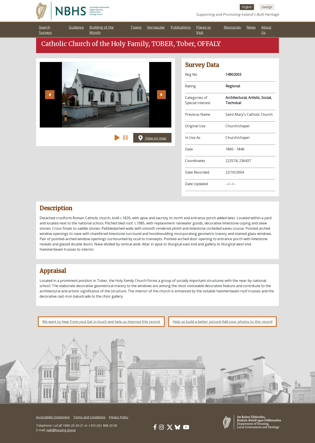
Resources (232, 27)
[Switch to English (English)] (247, 7)
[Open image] (106, 95)
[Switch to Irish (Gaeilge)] (266, 7)
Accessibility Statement (53, 417)
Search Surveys (45, 30)
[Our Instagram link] (161, 427)
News (251, 27)
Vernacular (156, 27)
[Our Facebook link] (155, 427)
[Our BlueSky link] (177, 427)
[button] (50, 95)
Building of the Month (101, 30)
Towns (136, 27)
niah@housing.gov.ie (61, 430)
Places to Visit (203, 30)
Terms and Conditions (89, 417)
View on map (152, 138)
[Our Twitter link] (169, 427)
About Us (266, 30)
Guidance (76, 27)
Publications (181, 27)
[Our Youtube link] (186, 427)
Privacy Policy (118, 417)
